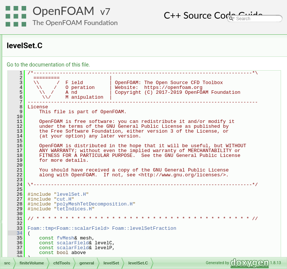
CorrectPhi (59, 108)
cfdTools (45, 51)
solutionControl (63, 199)
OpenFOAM (64, 11)
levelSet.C (65, 149)
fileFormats (42, 34)
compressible (56, 59)
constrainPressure (67, 100)
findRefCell (60, 117)
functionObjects (52, 240)
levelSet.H (65, 158)
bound (55, 84)
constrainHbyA (63, 92)
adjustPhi (58, 75)
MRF (53, 174)
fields (42, 223)
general (50, 67)
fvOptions (58, 125)
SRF (53, 207)
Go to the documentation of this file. (141, 65)
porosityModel (63, 182)
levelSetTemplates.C (75, 166)
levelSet (57, 141)
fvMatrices (47, 248)
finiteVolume (43, 43)
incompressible (57, 215)
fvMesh (44, 256)
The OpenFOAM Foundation (75, 22)
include (56, 133)
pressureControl (64, 191)
